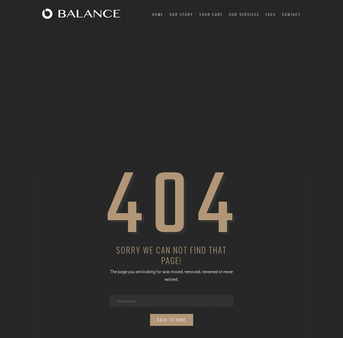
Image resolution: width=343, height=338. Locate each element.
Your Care (211, 14)
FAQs (271, 14)
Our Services (244, 14)
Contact (291, 14)
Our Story (181, 14)
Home (157, 14)
